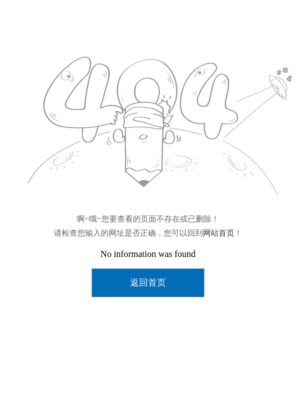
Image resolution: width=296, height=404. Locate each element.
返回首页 (148, 282)
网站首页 (218, 233)
